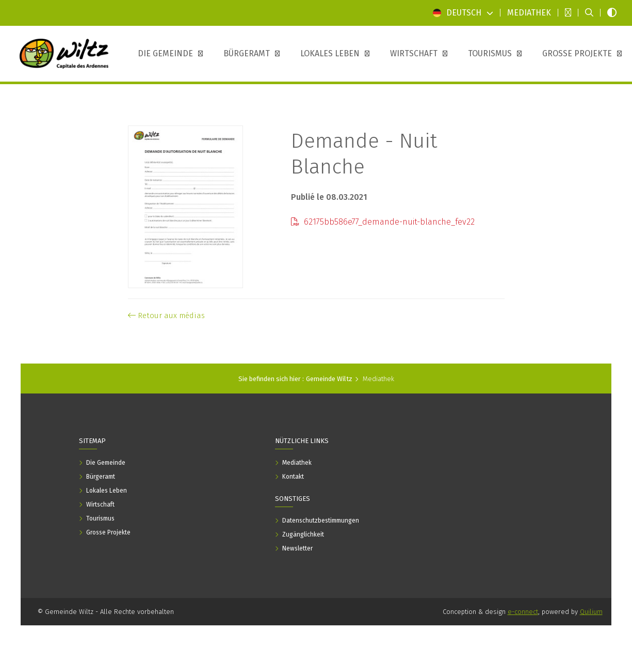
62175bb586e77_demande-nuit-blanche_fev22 (383, 222)
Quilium (591, 612)
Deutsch (463, 13)
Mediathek (378, 379)
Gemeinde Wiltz (329, 379)
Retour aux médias (166, 315)
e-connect (523, 612)
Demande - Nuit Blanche (364, 154)
